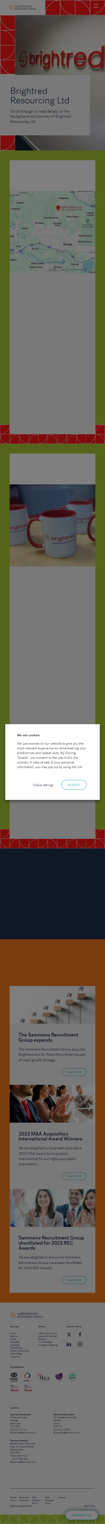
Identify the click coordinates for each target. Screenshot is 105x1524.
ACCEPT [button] (74, 785)
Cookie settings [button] (43, 785)
